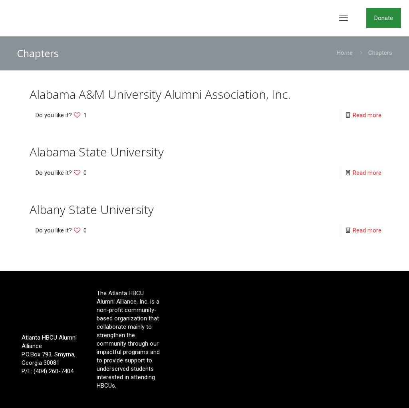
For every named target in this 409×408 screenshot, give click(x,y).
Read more (367, 115)
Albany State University (92, 209)
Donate (383, 18)
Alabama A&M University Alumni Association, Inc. (160, 94)
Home (345, 52)
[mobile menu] (343, 18)
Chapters (380, 52)
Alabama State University (97, 152)
